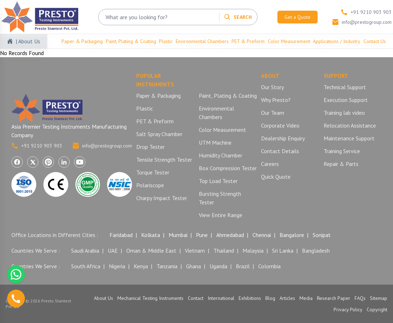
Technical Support (345, 87)
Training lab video (344, 112)
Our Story (272, 87)
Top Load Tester (218, 180)
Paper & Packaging (82, 41)
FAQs (360, 298)
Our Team (272, 112)
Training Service (342, 151)
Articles (287, 298)
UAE (113, 250)
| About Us (28, 41)
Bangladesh (316, 250)
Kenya (141, 266)
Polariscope (150, 185)
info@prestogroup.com (102, 145)
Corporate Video (280, 125)
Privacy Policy (348, 309)
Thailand (223, 250)
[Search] (238, 17)
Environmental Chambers (202, 41)
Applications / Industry (336, 41)
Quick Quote (276, 176)
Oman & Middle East (151, 250)
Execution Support (346, 99)
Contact (195, 298)
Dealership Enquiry (283, 138)
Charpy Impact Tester (161, 197)
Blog (270, 298)
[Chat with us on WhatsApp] (16, 274)
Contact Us (374, 41)
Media (306, 298)
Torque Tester (152, 172)
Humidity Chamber (220, 155)
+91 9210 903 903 (36, 145)
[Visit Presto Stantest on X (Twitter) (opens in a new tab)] (32, 162)
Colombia (269, 266)
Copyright (377, 309)
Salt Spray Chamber (159, 134)
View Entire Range (220, 215)
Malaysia (253, 250)
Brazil (243, 266)
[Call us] (16, 298)
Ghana (193, 266)
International (221, 298)
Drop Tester (150, 146)
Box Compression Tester (228, 168)
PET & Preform (248, 41)
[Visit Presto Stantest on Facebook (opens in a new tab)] (17, 162)
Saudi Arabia (85, 250)
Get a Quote (297, 17)
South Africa (85, 266)
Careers (270, 163)
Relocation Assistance (350, 125)
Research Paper (333, 298)
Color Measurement (289, 41)
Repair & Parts (341, 163)
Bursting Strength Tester (220, 198)
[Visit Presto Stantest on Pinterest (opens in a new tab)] (48, 162)
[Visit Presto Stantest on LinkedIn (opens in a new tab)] (64, 162)
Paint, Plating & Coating (131, 41)
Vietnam (195, 250)
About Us (103, 298)
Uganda (218, 266)
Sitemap (378, 298)
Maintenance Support (349, 138)
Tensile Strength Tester (164, 159)
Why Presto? (276, 99)
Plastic (165, 41)
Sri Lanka (282, 250)
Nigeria (117, 266)
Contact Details (280, 151)
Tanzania (166, 266)
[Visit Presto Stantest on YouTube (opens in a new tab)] (79, 162)
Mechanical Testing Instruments (150, 298)
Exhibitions (250, 298)
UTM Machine (215, 142)
